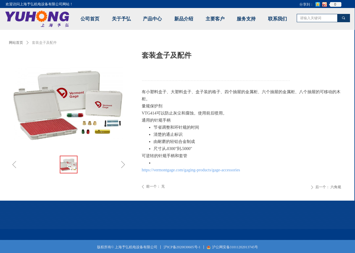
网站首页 (16, 43)
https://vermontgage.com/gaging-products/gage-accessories (191, 170)
